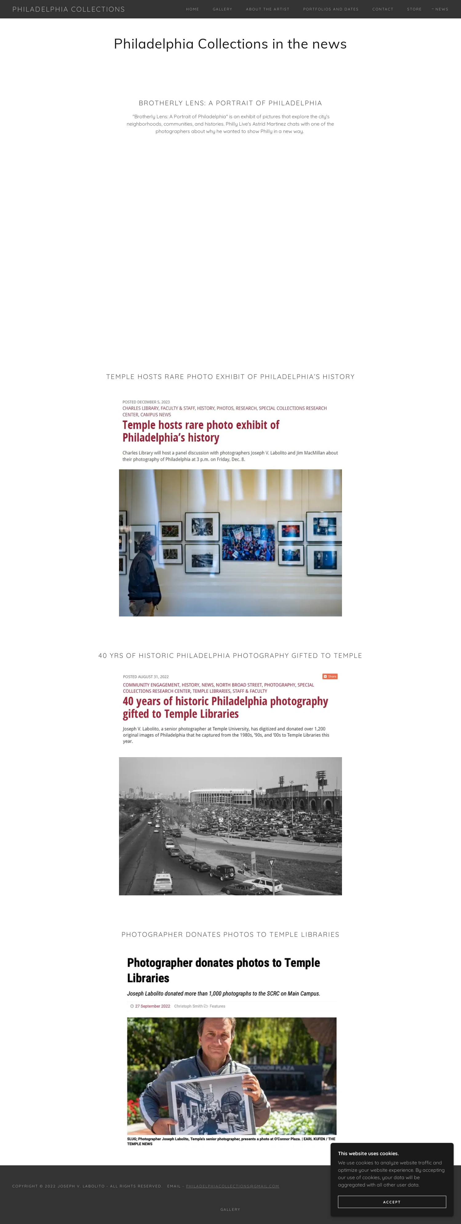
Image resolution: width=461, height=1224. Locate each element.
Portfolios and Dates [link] (331, 9)
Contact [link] (383, 9)
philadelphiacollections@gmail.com (232, 1186)
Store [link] (414, 9)
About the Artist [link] (268, 9)
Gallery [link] (222, 9)
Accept (392, 1202)
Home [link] (192, 9)
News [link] (442, 9)
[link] (68, 10)
